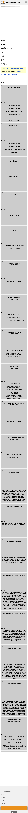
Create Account (14, 808)
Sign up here (20, 71)
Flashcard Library (6, 791)
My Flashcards (5, 788)
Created (3, 63)
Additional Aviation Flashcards (9, 74)
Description (4, 47)
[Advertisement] (14, 25)
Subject (3, 55)
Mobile (3, 803)
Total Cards (4, 51)
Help (2, 800)
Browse (3, 794)
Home (3, 6)
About (3, 797)
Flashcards (7, 6)
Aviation (12, 6)
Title (2, 42)
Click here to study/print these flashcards (12, 68)
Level (2, 59)
